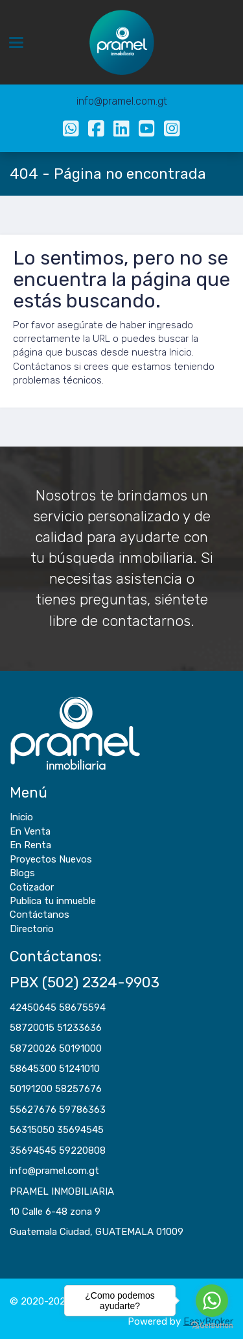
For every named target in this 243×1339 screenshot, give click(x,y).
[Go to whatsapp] (212, 1300)
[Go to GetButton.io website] (212, 1325)
